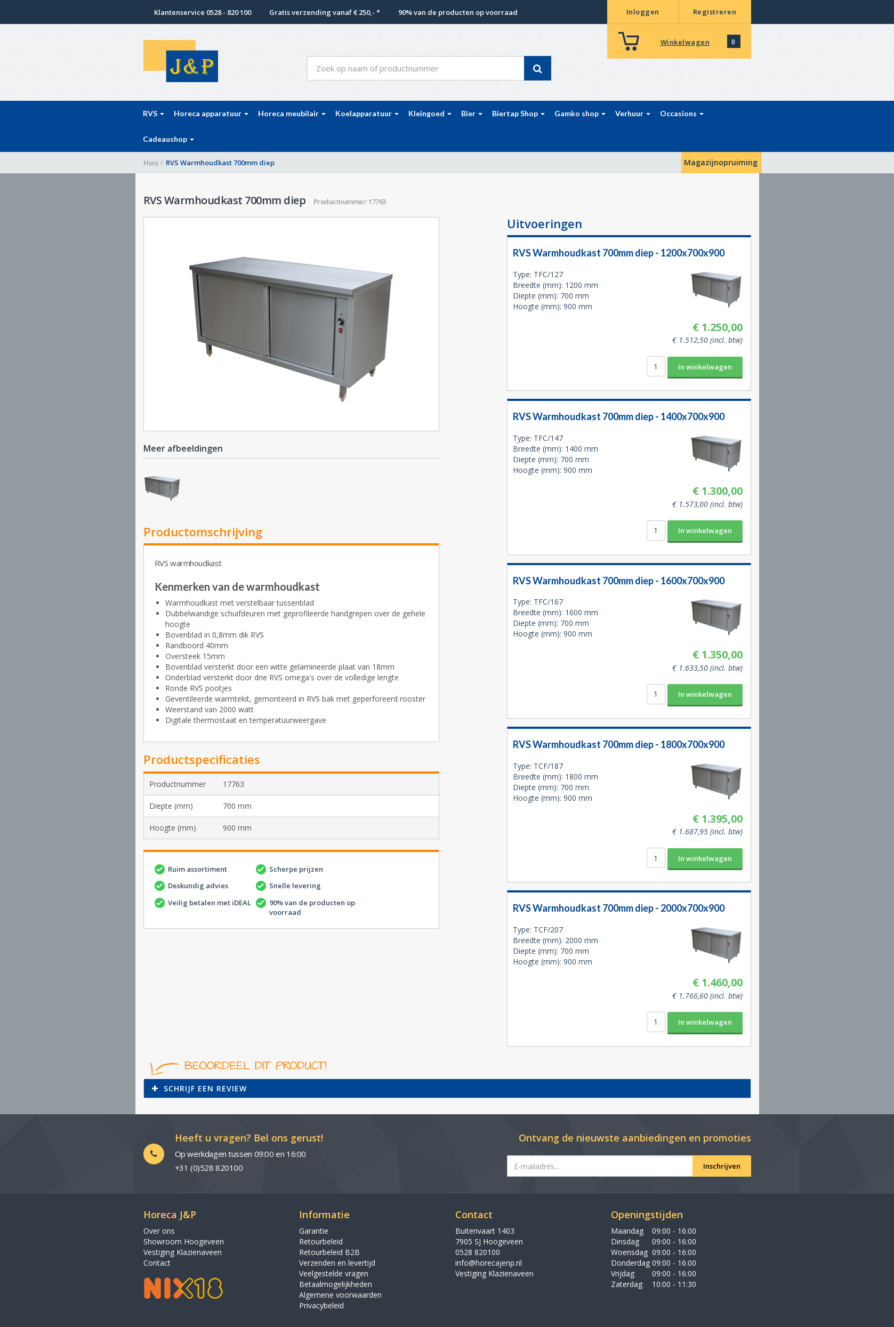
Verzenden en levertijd (337, 1263)
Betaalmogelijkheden (335, 1284)
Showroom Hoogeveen (183, 1241)
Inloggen (642, 12)
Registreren (715, 12)
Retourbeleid (321, 1241)
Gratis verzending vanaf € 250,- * (324, 12)
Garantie (313, 1231)
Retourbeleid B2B (329, 1252)
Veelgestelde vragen (333, 1273)
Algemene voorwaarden (340, 1295)
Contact (157, 1263)
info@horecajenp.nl (488, 1263)
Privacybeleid (321, 1305)
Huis (150, 162)
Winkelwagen (685, 42)
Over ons (159, 1231)
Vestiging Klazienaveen (182, 1252)
